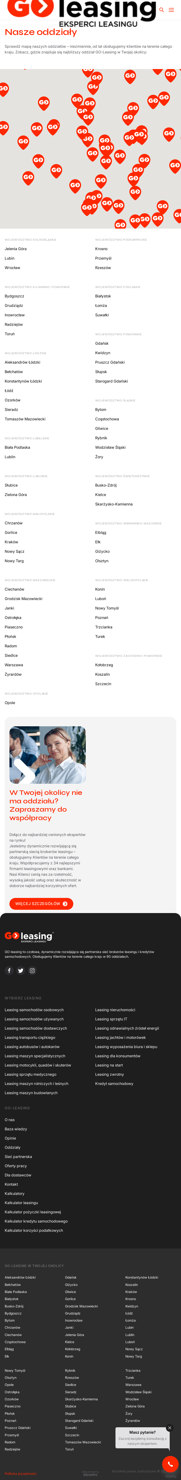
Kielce (100, 494)
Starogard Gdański (111, 381)
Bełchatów (14, 371)
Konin (100, 589)
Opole (10, 702)
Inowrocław (15, 315)
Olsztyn (101, 560)
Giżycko (102, 551)
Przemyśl (103, 258)
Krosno (101, 248)
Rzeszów (103, 267)
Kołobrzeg (104, 664)
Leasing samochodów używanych (34, 1019)
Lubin (9, 258)
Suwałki (102, 315)
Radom (11, 646)
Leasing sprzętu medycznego (30, 1074)
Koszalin (102, 674)
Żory (99, 456)
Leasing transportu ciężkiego (30, 1037)
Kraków (11, 542)
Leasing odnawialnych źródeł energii (127, 1028)
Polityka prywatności (21, 1473)
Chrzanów (14, 523)
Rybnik (101, 437)
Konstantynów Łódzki (23, 381)
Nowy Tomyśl (107, 608)
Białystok (103, 296)
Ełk (98, 542)
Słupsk (101, 371)
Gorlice (11, 532)
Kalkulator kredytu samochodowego (36, 1221)
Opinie (10, 1138)
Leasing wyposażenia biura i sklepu (126, 1046)
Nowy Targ (14, 560)
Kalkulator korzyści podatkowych (34, 1230)
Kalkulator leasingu (21, 1202)
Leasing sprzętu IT (111, 1019)
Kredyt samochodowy (114, 1083)
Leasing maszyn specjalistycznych (35, 1055)
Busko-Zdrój (106, 485)
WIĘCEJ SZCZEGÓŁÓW (41, 903)
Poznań (101, 617)
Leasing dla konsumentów (117, 1055)
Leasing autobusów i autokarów (32, 1046)
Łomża (101, 305)
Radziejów (14, 324)
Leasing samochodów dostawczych (36, 1028)
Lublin (10, 456)
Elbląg (100, 532)
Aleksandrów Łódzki (22, 362)
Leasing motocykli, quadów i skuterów (38, 1065)
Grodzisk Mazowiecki (23, 598)
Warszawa (14, 664)
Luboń (100, 598)
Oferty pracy (16, 1165)
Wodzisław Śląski (110, 447)
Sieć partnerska (18, 1156)
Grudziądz (14, 305)
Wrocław (12, 267)
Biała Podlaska (17, 447)
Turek (100, 636)
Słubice (11, 485)
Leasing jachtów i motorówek (120, 1037)
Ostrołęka (13, 617)
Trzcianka (103, 627)
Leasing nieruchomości (115, 1009)
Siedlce (11, 655)
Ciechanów (14, 589)
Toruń (10, 333)
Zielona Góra (16, 494)
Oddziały (13, 1147)
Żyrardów (13, 674)
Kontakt (11, 1184)
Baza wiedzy (16, 1129)
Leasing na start (109, 1065)
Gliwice (101, 428)
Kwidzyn (102, 352)
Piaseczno (14, 627)
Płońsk (10, 636)
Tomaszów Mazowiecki (25, 419)
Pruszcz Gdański (110, 362)
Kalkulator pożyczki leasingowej (33, 1212)
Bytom (100, 409)
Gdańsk (102, 343)
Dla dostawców (18, 1175)
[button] (3, 91)
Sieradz (11, 409)
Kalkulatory (15, 1193)
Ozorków (13, 400)
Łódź (9, 390)
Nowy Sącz (15, 551)
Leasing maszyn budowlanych (31, 1092)
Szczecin (103, 683)
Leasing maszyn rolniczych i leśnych (36, 1083)
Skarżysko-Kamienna (114, 504)
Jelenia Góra (16, 248)
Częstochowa (107, 419)
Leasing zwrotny (109, 1074)
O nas (10, 1119)
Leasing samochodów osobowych (34, 1009)
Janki (9, 608)
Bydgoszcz (14, 296)
